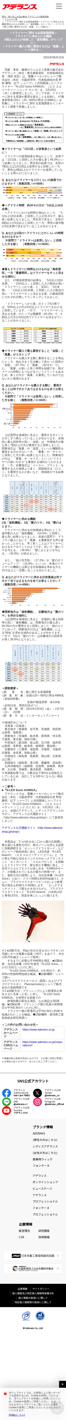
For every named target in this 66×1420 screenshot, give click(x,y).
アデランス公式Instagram (54, 1101)
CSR (21, 1237)
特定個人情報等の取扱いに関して (33, 1302)
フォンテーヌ (41, 1165)
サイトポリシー (41, 1288)
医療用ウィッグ (42, 1159)
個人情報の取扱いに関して (33, 1298)
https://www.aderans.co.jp (38, 1029)
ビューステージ (42, 1188)
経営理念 (24, 1231)
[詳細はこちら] (17, 1415)
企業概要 (24, 1288)
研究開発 (44, 1231)
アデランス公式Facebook (22, 1092)
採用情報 (44, 1237)
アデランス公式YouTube (22, 1110)
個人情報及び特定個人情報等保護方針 (33, 1293)
